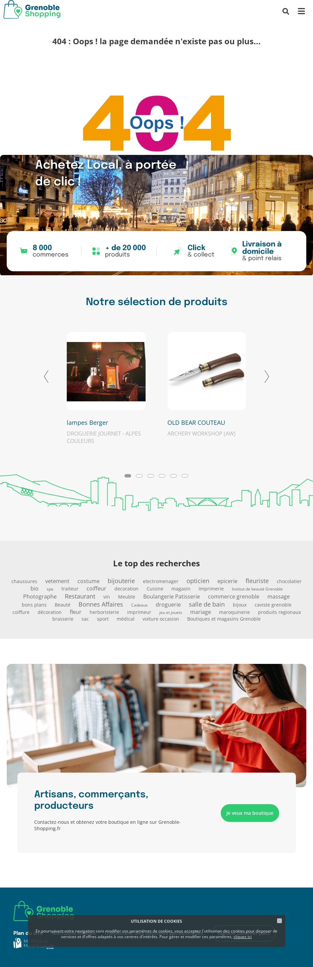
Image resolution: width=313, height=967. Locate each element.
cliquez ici (242, 937)
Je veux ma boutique (249, 813)
